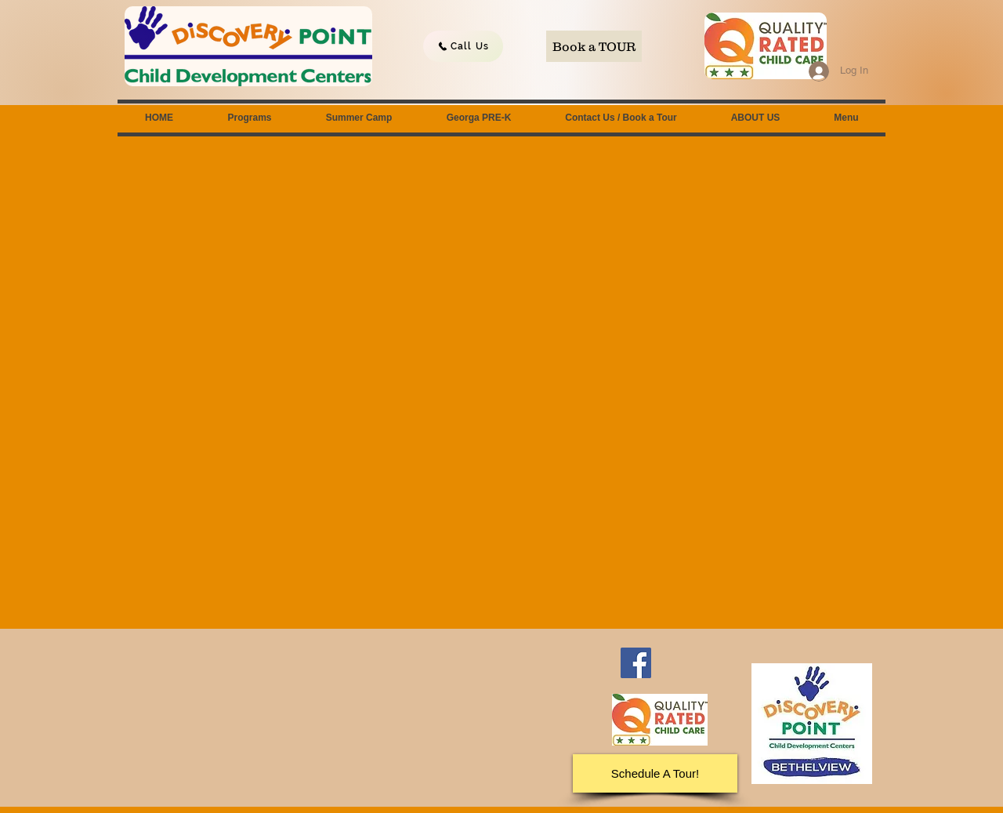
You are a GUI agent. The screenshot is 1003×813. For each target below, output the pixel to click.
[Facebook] (636, 663)
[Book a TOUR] (594, 46)
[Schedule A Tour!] (655, 773)
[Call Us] (463, 46)
